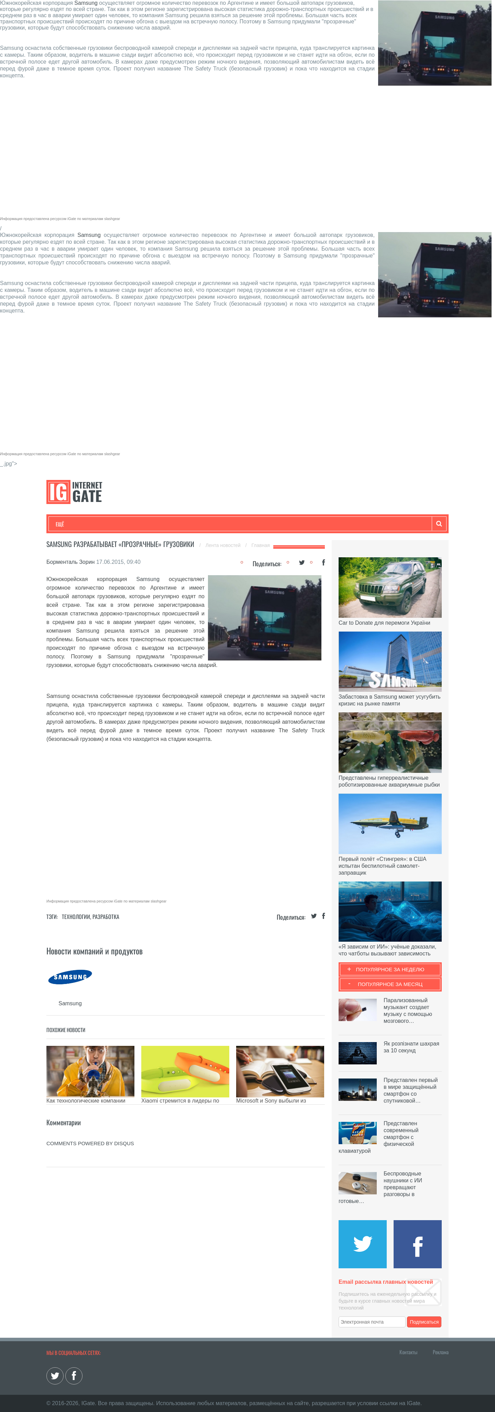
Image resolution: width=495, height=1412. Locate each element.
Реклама (441, 1352)
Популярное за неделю (390, 969)
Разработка (105, 916)
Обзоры (232, 524)
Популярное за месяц (390, 984)
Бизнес (141, 524)
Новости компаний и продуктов (94, 950)
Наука (168, 524)
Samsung (86, 3)
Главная (261, 545)
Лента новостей (224, 545)
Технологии (68, 524)
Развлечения (105, 524)
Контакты (408, 1352)
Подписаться (424, 1322)
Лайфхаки (199, 524)
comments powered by (90, 1143)
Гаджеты (263, 524)
